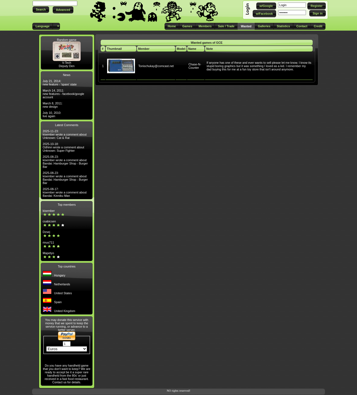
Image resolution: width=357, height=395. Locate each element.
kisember (49, 210)
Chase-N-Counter (195, 66)
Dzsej (46, 232)
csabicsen (49, 221)
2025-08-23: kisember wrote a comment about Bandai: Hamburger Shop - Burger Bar (65, 161)
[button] (41, 9)
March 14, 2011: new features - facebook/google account (63, 94)
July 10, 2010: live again (52, 114)
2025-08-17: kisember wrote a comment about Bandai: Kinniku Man (65, 192)
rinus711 (48, 242)
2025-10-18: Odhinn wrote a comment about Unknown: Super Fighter (63, 147)
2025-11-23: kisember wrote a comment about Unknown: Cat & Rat (65, 134)
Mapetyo (48, 253)
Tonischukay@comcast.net (156, 66)
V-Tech (66, 62)
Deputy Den (66, 66)
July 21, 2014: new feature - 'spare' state (60, 82)
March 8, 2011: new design (52, 105)
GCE (219, 42)
